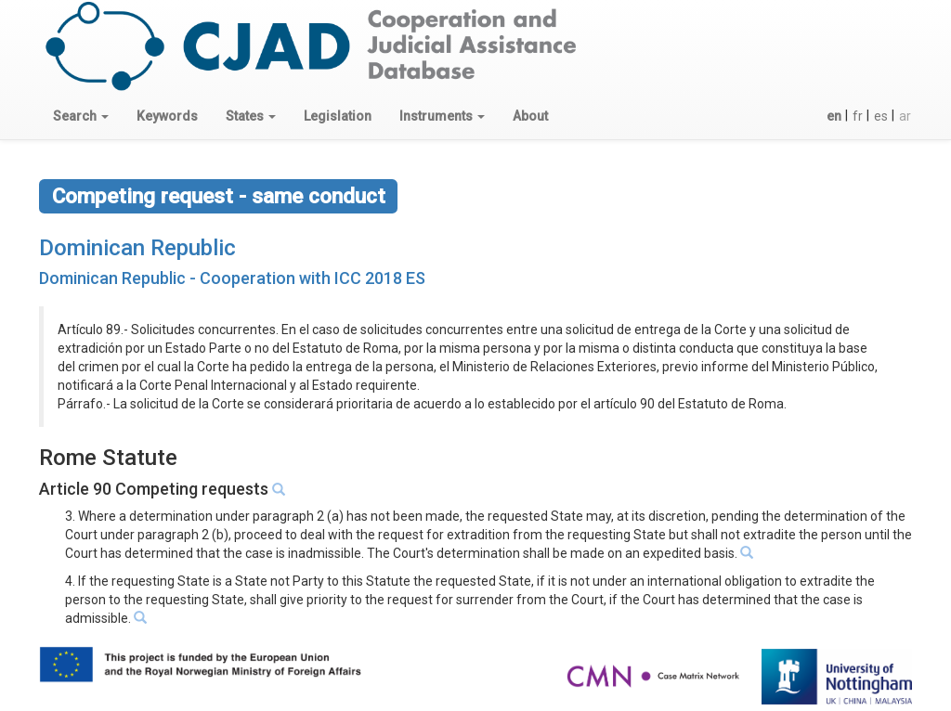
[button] (81, 116)
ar (905, 116)
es (881, 116)
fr (858, 116)
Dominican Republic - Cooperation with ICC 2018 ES (232, 278)
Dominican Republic (137, 248)
